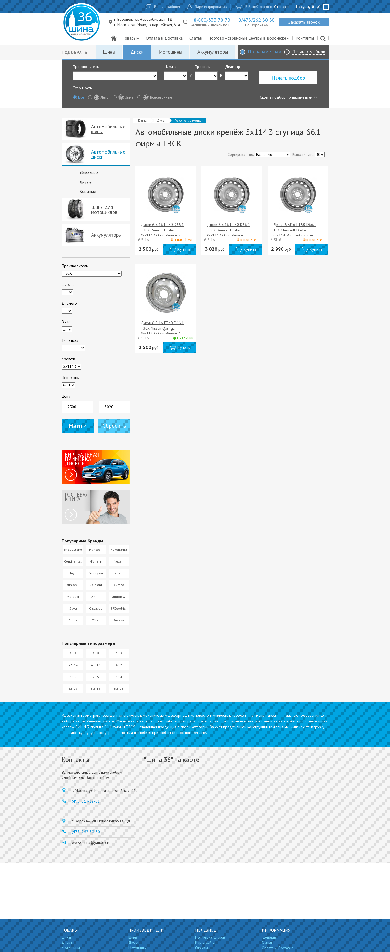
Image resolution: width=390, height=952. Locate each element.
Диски (136, 52)
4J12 (119, 665)
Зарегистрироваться (211, 6)
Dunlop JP (73, 585)
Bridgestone (73, 549)
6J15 (119, 653)
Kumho (118, 585)
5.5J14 (73, 665)
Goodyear (96, 573)
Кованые (88, 191)
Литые (86, 182)
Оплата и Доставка (164, 38)
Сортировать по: (241, 154)
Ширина (170, 66)
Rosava (118, 620)
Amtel (95, 596)
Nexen (119, 561)
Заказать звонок (304, 22)
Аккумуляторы (212, 52)
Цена (66, 396)
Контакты (305, 38)
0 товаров (282, 6)
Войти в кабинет (167, 6)
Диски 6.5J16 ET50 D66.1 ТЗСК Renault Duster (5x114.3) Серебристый (162, 230)
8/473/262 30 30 (256, 20)
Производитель (86, 66)
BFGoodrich (118, 608)
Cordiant (95, 585)
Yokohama (119, 549)
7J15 (95, 677)
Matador (73, 596)
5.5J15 (95, 688)
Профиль (202, 66)
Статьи (195, 38)
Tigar (96, 620)
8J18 (95, 653)
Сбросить (114, 425)
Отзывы (201, 947)
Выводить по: (303, 154)
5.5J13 (119, 688)
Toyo (73, 573)
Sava (73, 608)
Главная (143, 120)
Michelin (95, 561)
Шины (109, 52)
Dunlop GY (119, 596)
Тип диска (70, 340)
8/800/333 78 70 (212, 20)
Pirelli (118, 573)
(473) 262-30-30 (86, 831)
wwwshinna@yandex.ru (91, 842)
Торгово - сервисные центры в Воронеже (249, 38)
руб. (316, 6)
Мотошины (170, 52)
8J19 (73, 653)
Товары (131, 38)
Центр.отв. (70, 377)
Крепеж (68, 358)
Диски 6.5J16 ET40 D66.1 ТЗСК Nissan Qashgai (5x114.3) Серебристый (162, 328)
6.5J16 (95, 665)
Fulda (73, 620)
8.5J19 (73, 688)
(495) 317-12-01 (86, 801)
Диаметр (232, 66)
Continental (73, 561)
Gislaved (95, 608)
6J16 (73, 677)
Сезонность (82, 87)
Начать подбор (288, 78)
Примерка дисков (210, 937)
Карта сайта (205, 942)
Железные (89, 173)
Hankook (95, 549)
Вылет (67, 321)
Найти (78, 426)
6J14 (119, 677)
